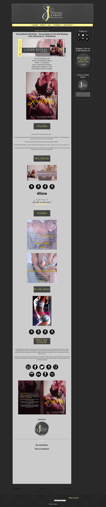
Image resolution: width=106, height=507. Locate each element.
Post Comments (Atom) (45, 491)
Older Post (68, 488)
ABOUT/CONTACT (68, 25)
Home (42, 488)
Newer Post (16, 488)
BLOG (49, 25)
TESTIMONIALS (57, 25)
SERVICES (43, 25)
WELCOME (35, 25)
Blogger (55, 504)
